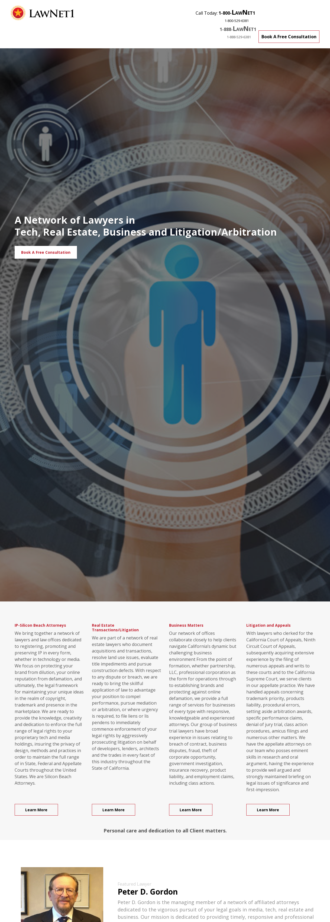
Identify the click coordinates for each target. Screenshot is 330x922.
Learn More (36, 809)
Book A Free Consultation (288, 37)
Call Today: (225, 15)
